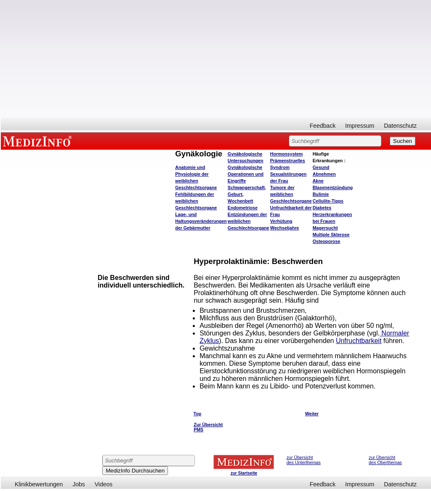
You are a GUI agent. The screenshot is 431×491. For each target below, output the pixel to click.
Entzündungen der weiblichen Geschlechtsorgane (248, 221)
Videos (104, 484)
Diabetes (322, 207)
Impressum (359, 125)
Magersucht (325, 227)
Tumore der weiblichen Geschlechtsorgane (291, 194)
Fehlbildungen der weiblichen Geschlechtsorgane (196, 201)
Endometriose (243, 207)
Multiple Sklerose (331, 234)
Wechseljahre (284, 227)
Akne (318, 180)
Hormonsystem (286, 153)
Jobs (78, 484)
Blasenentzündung (333, 187)
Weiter (312, 413)
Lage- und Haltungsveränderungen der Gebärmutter (201, 221)
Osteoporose (327, 241)
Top (198, 413)
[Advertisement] (216, 59)
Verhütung (281, 221)
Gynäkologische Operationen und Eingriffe (245, 174)
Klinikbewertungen (39, 484)
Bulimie (321, 194)
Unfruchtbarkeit (359, 340)
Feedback (322, 125)
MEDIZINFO (39, 140)
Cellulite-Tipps (328, 200)
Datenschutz (400, 125)
